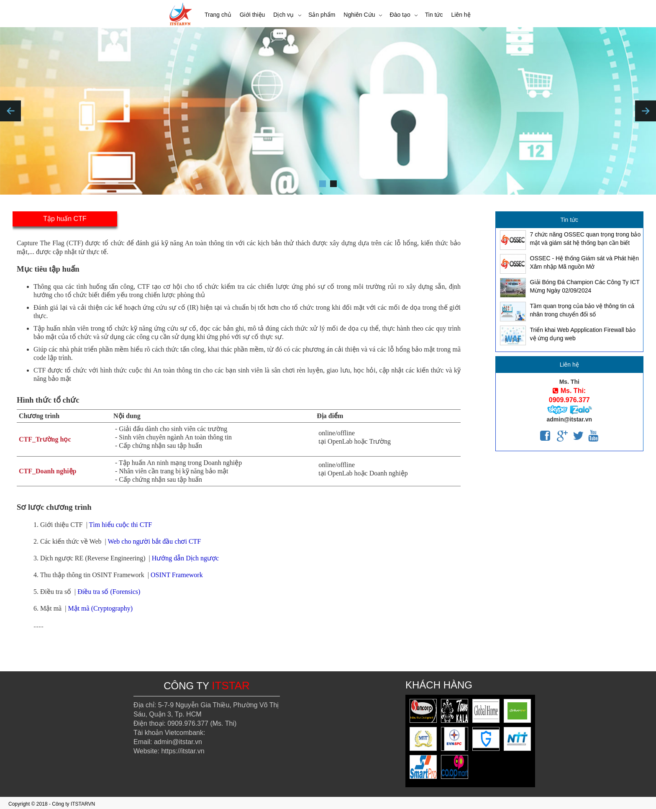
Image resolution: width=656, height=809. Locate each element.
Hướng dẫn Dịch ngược (185, 558)
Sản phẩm (321, 14)
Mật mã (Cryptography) (100, 608)
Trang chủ (218, 14)
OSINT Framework (177, 574)
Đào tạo (400, 14)
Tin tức (434, 14)
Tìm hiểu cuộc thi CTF (120, 524)
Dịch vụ (283, 14)
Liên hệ (460, 14)
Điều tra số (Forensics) (108, 591)
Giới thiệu (252, 14)
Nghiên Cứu (359, 14)
